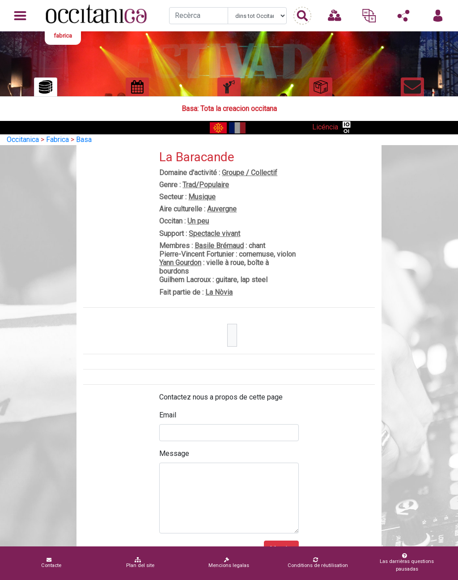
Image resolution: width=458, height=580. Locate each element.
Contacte (51, 562)
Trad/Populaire (205, 184)
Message (174, 453)
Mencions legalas (228, 562)
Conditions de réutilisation (318, 562)
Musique (202, 197)
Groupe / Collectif (249, 172)
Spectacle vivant (214, 233)
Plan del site (140, 562)
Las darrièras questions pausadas (405, 562)
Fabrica (57, 139)
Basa (84, 139)
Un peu (198, 221)
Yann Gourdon (180, 262)
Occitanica (23, 139)
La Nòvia (219, 292)
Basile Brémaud (219, 245)
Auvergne (222, 209)
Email (167, 415)
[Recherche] (198, 15)
